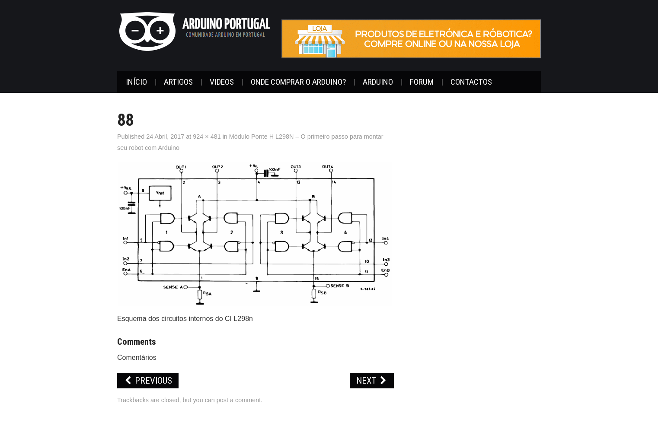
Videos (222, 82)
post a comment (239, 400)
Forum (422, 82)
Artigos (178, 82)
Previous (148, 380)
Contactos (471, 82)
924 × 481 (206, 136)
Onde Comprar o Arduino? (298, 82)
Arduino (378, 82)
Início (136, 82)
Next (371, 380)
